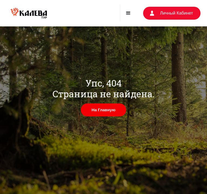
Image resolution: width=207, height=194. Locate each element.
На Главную (103, 110)
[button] (128, 13)
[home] (28, 13)
